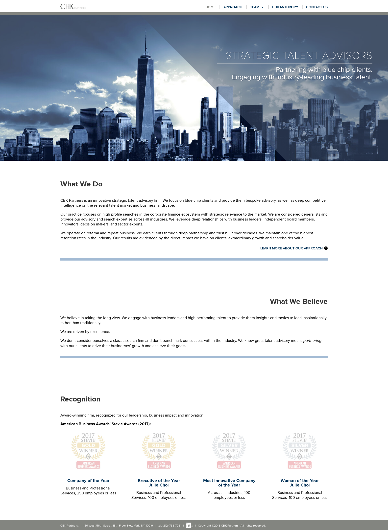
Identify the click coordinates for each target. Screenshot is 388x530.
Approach (232, 7)
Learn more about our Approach (291, 248)
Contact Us (317, 7)
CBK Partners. (230, 526)
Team (254, 7)
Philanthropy (285, 7)
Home (210, 7)
